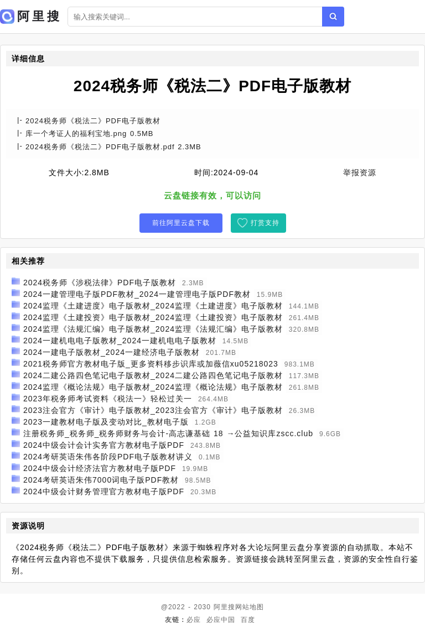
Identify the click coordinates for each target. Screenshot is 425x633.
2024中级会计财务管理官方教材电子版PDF (103, 491)
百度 (248, 620)
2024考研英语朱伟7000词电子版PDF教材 (101, 479)
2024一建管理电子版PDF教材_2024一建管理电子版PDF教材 (137, 294)
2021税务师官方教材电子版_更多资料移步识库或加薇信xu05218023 (150, 363)
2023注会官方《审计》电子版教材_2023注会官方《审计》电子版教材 (153, 410)
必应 (193, 620)
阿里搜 (224, 607)
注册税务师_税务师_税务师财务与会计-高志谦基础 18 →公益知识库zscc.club (168, 433)
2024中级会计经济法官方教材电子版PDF (99, 468)
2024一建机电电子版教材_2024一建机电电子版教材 (119, 340)
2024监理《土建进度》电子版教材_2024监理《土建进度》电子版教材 (153, 305)
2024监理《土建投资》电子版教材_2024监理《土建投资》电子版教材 (153, 317)
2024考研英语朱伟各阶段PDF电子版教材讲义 (108, 456)
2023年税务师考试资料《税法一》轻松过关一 (107, 398)
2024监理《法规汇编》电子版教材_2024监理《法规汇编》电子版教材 (153, 329)
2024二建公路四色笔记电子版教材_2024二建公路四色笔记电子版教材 (153, 375)
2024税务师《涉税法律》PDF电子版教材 (99, 282)
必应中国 (220, 620)
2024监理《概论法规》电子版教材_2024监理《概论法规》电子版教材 (153, 387)
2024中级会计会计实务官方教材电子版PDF (103, 445)
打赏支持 (265, 223)
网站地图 (249, 607)
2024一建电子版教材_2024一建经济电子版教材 (111, 352)
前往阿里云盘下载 (181, 223)
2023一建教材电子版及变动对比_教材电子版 (106, 421)
